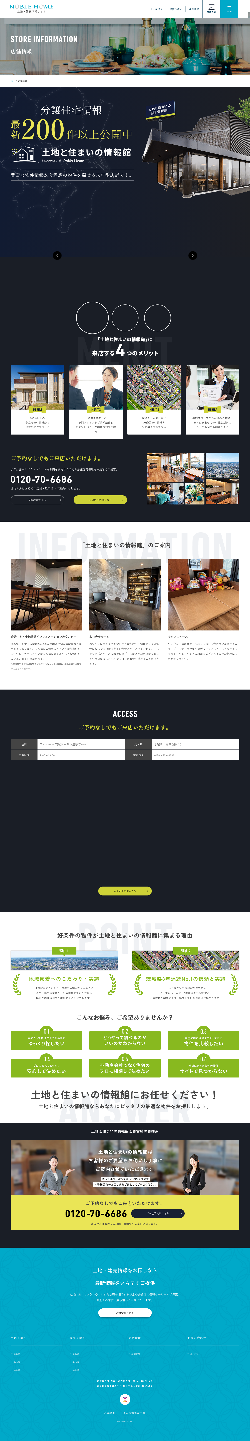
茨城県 (17, 1353)
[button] (62, 252)
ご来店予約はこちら (100, 500)
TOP (13, 80)
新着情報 (136, 1353)
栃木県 (17, 1361)
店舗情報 (195, 9)
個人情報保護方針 (134, 1413)
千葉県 (17, 1370)
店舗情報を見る (37, 500)
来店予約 (194, 1353)
